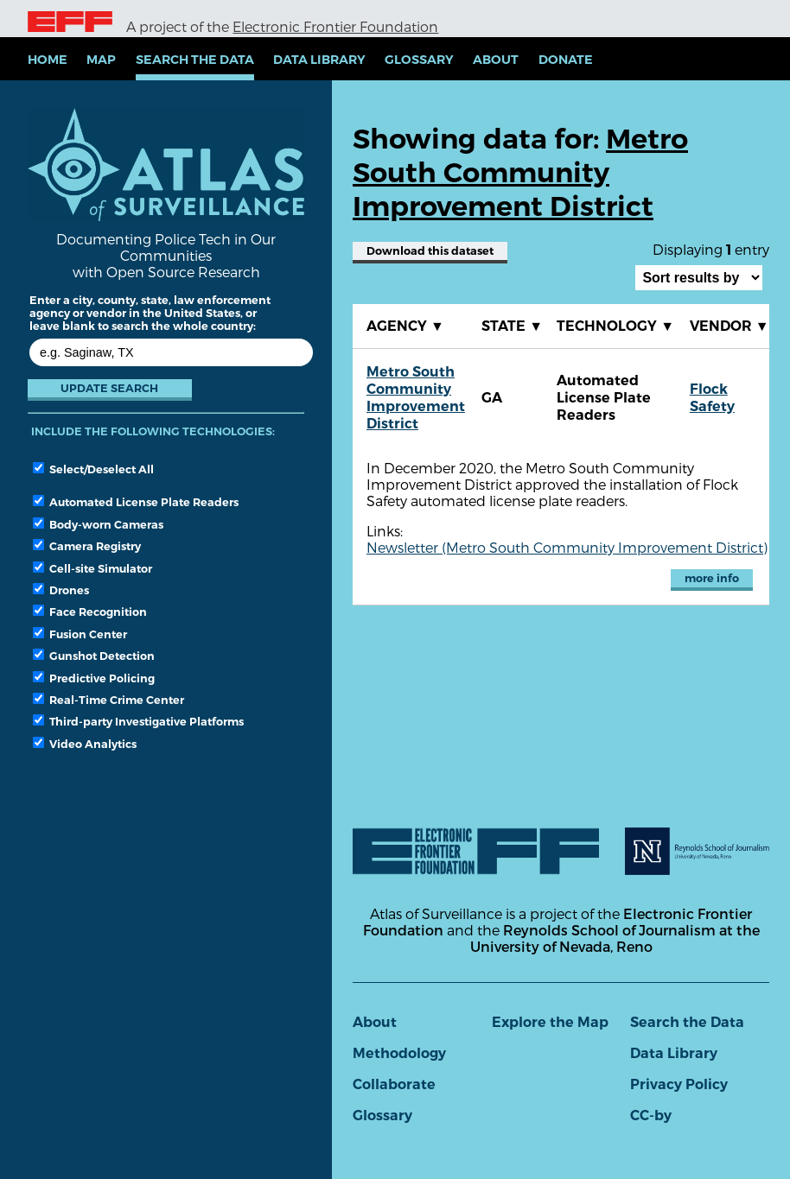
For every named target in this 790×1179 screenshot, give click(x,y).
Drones (61, 590)
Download (430, 250)
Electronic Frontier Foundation (335, 26)
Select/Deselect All (93, 469)
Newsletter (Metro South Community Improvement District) (567, 547)
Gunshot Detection (94, 655)
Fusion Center (80, 634)
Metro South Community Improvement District (415, 398)
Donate (565, 59)
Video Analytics (85, 744)
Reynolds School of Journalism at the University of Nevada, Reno (615, 938)
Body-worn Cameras (98, 524)
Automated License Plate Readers (136, 502)
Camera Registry (87, 546)
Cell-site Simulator (92, 568)
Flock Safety (712, 398)
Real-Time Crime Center (108, 700)
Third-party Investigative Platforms (138, 721)
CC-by (651, 1115)
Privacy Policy (679, 1084)
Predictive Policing (94, 678)
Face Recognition (90, 611)
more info (712, 578)
